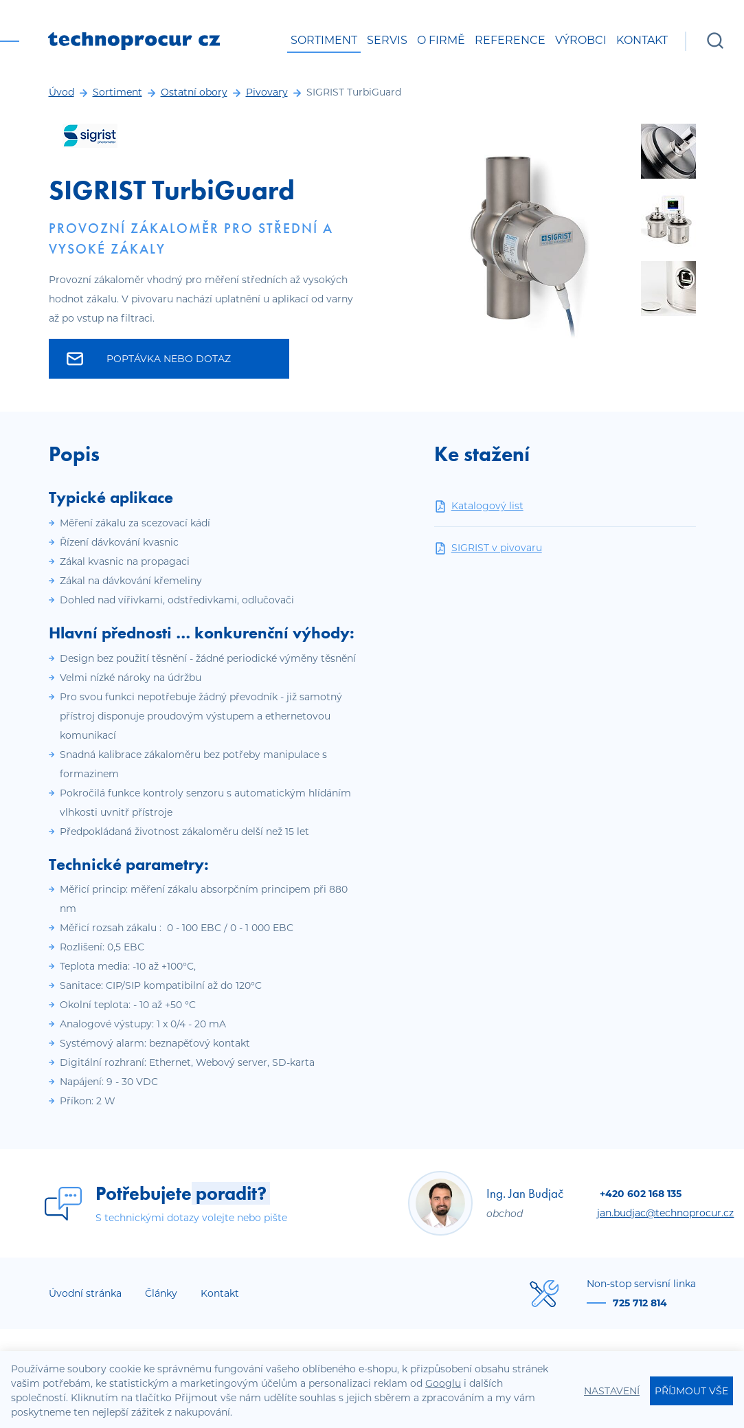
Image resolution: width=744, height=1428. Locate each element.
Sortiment (324, 40)
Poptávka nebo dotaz (149, 358)
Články (161, 1293)
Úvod (61, 92)
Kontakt (642, 40)
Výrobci (581, 40)
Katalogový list (478, 506)
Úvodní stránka (85, 1293)
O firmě (441, 40)
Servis (387, 40)
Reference (510, 40)
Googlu (443, 1383)
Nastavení (612, 1391)
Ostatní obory (194, 92)
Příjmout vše (691, 1391)
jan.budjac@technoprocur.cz (665, 1213)
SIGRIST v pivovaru (488, 548)
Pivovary (267, 92)
